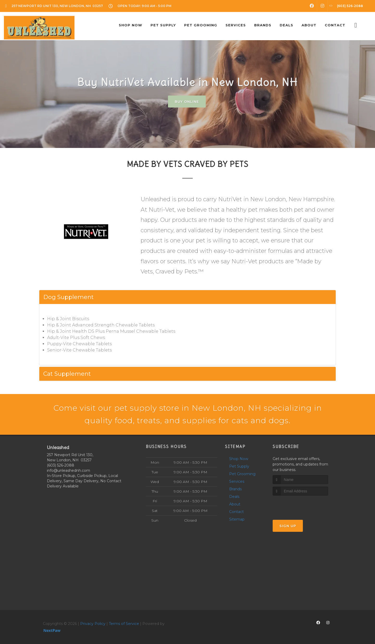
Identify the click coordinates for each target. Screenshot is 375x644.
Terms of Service (124, 623)
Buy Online (187, 101)
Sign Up (287, 526)
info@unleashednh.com (68, 470)
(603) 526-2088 (60, 465)
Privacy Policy (92, 623)
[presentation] (300, 505)
